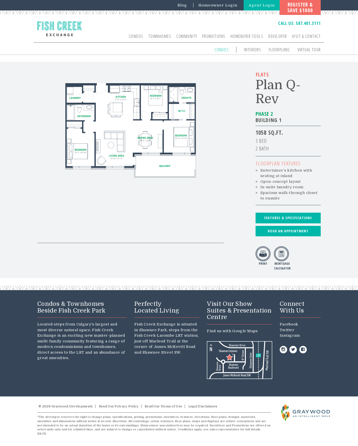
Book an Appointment (288, 231)
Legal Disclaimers (203, 406)
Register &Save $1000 (300, 7)
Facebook (289, 324)
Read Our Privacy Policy (119, 406)
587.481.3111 (308, 23)
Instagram (290, 335)
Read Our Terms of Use (163, 406)
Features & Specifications (288, 217)
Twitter (287, 330)
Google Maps (245, 331)
